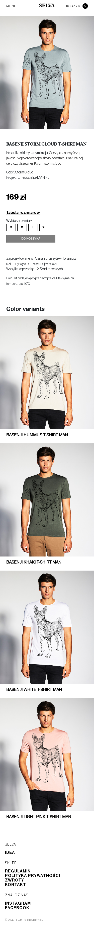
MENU (11, 6)
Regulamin (18, 871)
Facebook (17, 908)
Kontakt (15, 885)
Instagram (18, 903)
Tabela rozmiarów (23, 212)
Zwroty (14, 880)
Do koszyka (30, 238)
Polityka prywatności (32, 875)
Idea (10, 852)
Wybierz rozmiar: (19, 221)
